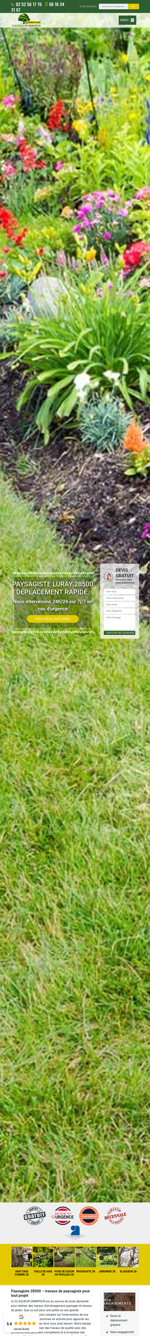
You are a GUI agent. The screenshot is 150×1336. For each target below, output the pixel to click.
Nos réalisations (53, 619)
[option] (75, 668)
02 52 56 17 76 (26, 4)
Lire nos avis (21, 1328)
